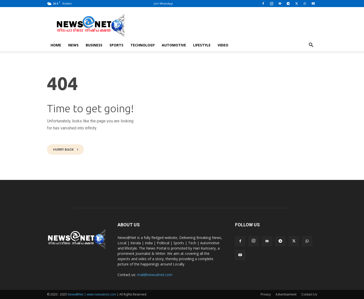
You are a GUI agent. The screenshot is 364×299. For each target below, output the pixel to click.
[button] (311, 45)
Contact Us (309, 294)
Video (223, 45)
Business (94, 45)
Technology (142, 45)
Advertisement (286, 294)
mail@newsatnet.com (154, 274)
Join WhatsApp (163, 3)
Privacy (266, 294)
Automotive (174, 45)
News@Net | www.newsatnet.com (92, 294)
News (73, 45)
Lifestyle (202, 45)
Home (56, 45)
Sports (116, 45)
